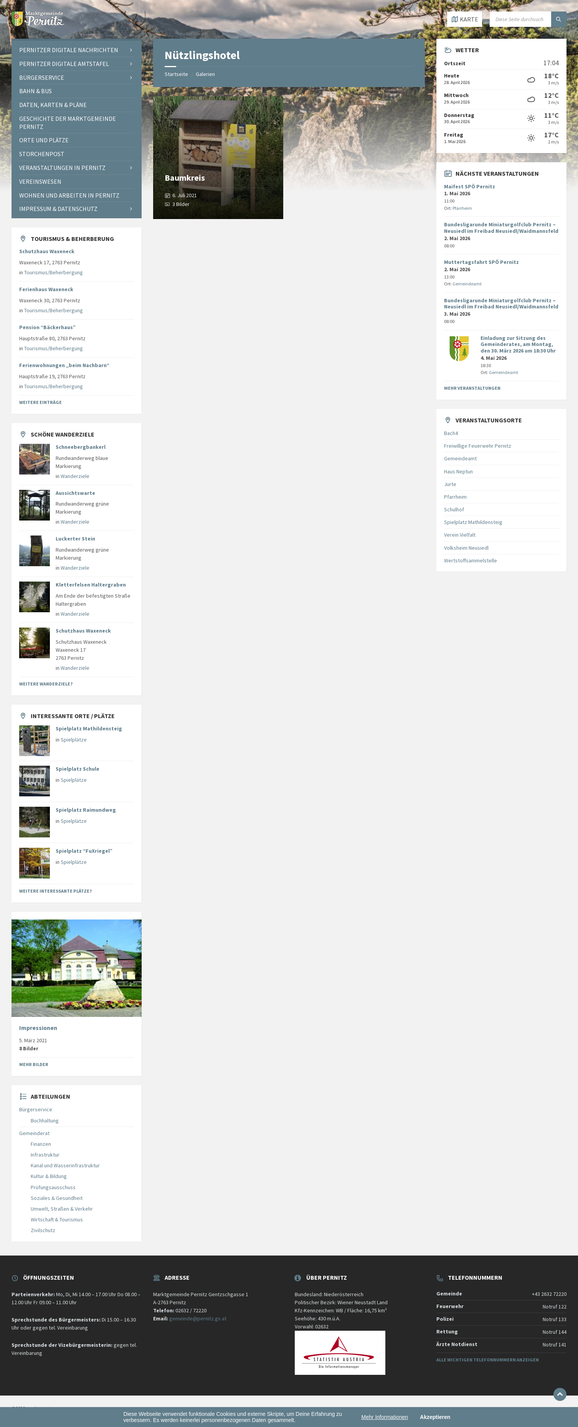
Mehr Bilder (33, 1064)
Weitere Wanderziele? (46, 684)
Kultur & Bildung (49, 1176)
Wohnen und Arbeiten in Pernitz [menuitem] (69, 195)
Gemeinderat (34, 1133)
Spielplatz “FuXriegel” (84, 850)
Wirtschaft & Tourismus (57, 1219)
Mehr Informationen (385, 1417)
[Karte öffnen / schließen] (464, 19)
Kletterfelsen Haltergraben (91, 584)
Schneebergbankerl (81, 446)
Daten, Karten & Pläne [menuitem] (53, 105)
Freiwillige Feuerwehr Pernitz (477, 445)
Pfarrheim (462, 208)
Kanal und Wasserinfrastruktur (65, 1165)
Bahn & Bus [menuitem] (35, 91)
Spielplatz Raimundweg (86, 809)
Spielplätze (74, 739)
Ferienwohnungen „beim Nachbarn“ (64, 365)
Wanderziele (75, 476)
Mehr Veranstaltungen (472, 388)
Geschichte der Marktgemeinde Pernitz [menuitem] (67, 122)
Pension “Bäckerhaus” (47, 327)
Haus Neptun (458, 471)
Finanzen (41, 1143)
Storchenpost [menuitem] (41, 154)
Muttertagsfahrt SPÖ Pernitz (481, 262)
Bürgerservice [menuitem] (41, 77)
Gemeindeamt (467, 284)
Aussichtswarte (75, 492)
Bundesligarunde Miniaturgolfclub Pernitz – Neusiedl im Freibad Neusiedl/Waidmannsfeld (501, 227)
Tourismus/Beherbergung (53, 272)
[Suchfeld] (528, 19)
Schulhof (454, 509)
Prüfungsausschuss (53, 1187)
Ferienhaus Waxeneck (46, 289)
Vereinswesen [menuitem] (40, 181)
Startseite (176, 74)
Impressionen (38, 1028)
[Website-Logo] (38, 24)
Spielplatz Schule (77, 768)
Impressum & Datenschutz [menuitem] (58, 209)
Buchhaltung (45, 1120)
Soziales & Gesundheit (57, 1198)
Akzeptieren (435, 1417)
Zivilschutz (43, 1230)
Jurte (450, 484)
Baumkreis (185, 177)
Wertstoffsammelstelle (470, 560)
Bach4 (451, 433)
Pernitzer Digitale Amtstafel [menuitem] (64, 64)
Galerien (205, 74)
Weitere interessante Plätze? (55, 891)
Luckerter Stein (75, 538)
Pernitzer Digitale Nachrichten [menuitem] (68, 50)
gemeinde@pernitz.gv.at (197, 1318)
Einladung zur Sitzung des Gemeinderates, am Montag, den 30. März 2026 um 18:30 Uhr (518, 344)
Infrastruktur (45, 1154)
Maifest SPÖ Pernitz (469, 186)
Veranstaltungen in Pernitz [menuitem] (62, 167)
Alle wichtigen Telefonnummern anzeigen (487, 1360)
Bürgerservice (35, 1109)
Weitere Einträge (40, 402)
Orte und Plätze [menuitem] (44, 140)
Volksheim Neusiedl (466, 547)
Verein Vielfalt (460, 534)
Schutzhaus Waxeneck (46, 251)
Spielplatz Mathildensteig (89, 728)
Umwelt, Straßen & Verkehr (62, 1208)
